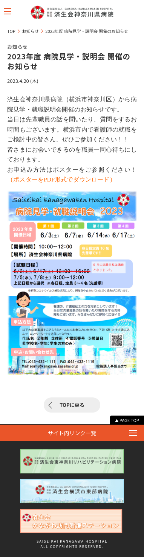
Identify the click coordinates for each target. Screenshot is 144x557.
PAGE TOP (129, 420)
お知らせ (30, 31)
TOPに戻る (72, 404)
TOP (11, 31)
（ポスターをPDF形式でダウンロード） (61, 179)
